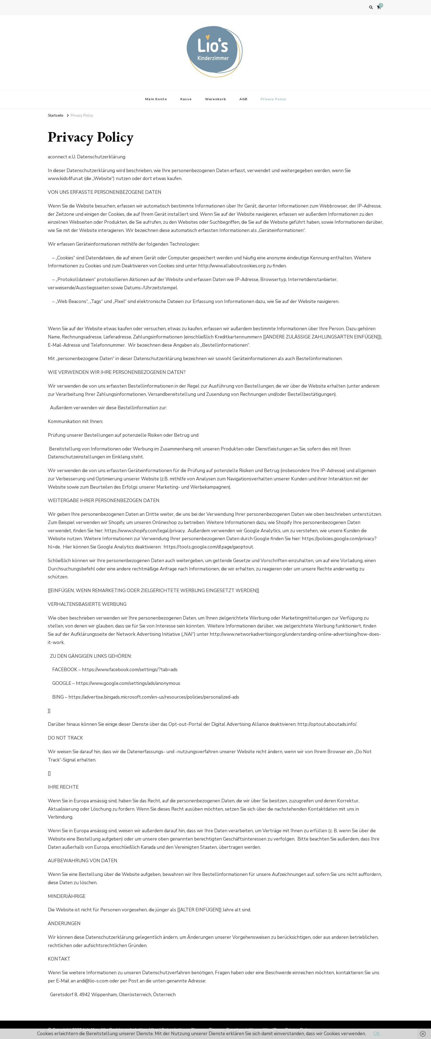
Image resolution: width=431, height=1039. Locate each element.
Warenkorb (215, 99)
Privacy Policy (273, 99)
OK (377, 1033)
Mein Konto (156, 99)
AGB (243, 99)
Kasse (186, 99)
